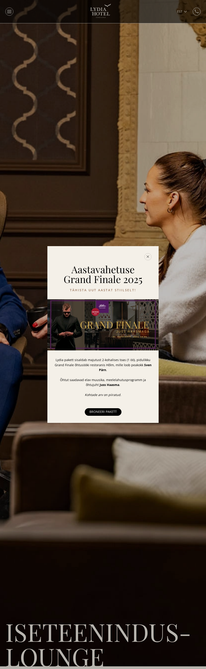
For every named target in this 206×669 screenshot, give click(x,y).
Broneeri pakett (103, 412)
